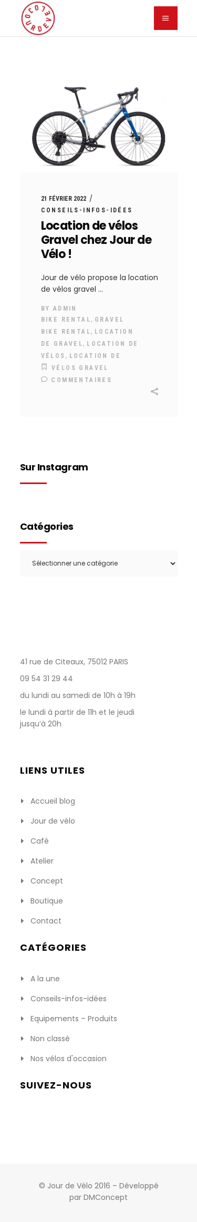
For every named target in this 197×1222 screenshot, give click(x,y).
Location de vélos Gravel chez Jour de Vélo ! (96, 240)
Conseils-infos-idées (87, 210)
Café (39, 841)
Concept (46, 881)
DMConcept (106, 1197)
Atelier (42, 861)
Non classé (50, 1038)
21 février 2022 (63, 198)
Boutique (46, 901)
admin (65, 308)
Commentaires (76, 380)
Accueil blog (52, 801)
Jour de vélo (52, 821)
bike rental (66, 319)
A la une (45, 978)
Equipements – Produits (73, 1018)
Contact (45, 921)
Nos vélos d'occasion (68, 1058)
